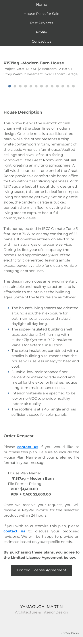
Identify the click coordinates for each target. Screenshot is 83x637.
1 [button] (9, 86)
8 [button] (47, 86)
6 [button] (36, 86)
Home (41, 4)
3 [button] (20, 86)
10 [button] (57, 86)
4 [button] (25, 86)
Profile (41, 32)
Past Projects (41, 23)
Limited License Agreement (41, 570)
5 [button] (31, 86)
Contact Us (41, 41)
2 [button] (15, 86)
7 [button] (41, 86)
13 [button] (73, 86)
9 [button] (52, 86)
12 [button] (68, 86)
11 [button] (63, 86)
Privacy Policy (69, 633)
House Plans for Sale (41, 14)
